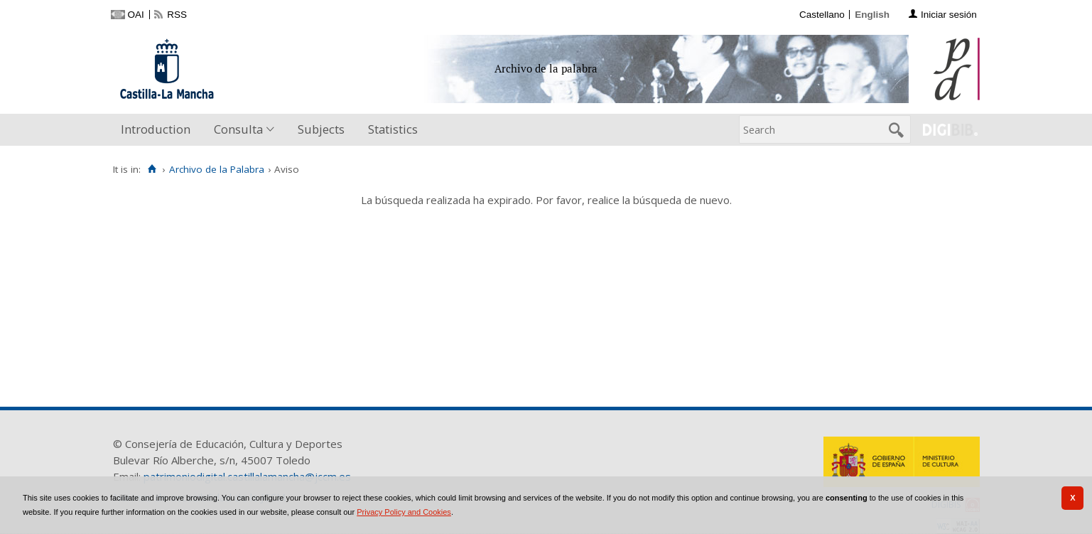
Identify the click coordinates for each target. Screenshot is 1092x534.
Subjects (321, 129)
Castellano (822, 14)
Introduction (155, 129)
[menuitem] (158, 130)
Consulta (238, 129)
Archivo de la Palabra (216, 169)
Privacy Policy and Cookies (404, 512)
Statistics (393, 129)
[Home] (152, 169)
